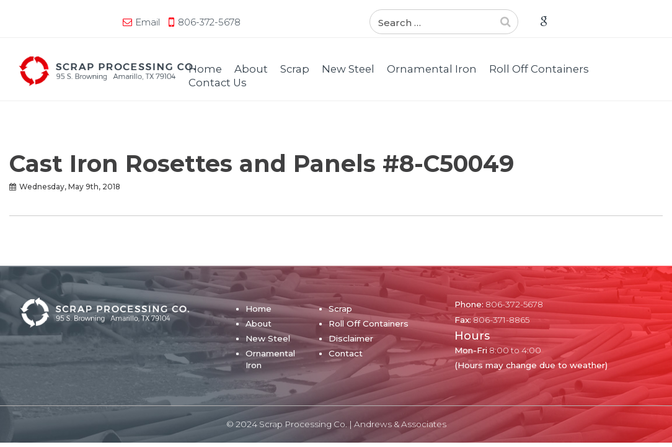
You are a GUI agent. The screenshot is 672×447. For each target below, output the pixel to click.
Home (205, 69)
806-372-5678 (114, 22)
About (251, 69)
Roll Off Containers (539, 69)
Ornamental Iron (432, 69)
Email (52, 22)
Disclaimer (351, 338)
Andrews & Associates (400, 424)
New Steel (348, 69)
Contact (346, 353)
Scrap (294, 69)
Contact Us (217, 82)
